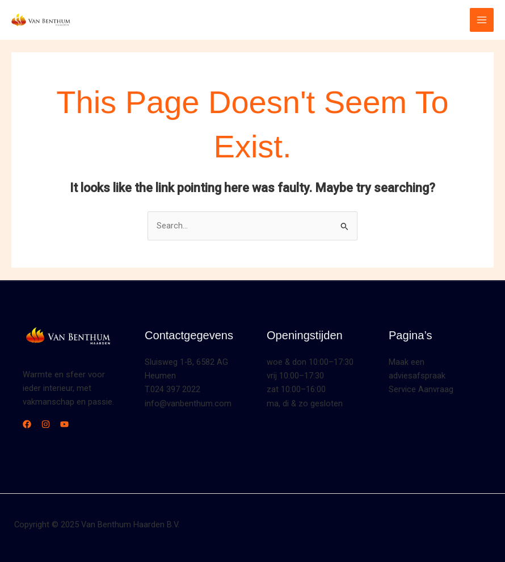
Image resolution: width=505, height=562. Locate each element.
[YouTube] (64, 424)
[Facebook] (27, 424)
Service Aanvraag (421, 389)
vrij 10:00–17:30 (295, 375)
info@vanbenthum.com (188, 403)
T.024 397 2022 (172, 389)
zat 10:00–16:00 (296, 389)
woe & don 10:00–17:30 (310, 362)
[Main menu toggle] (482, 20)
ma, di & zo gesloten (305, 403)
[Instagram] (45, 424)
